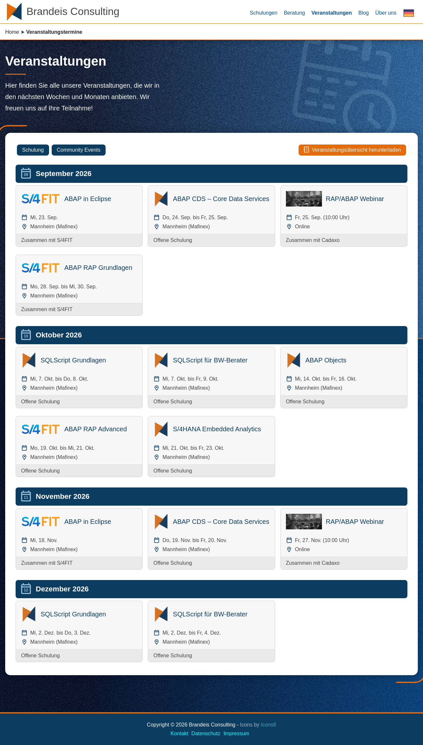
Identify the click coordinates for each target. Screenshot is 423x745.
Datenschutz (205, 733)
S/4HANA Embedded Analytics (217, 429)
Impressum (236, 733)
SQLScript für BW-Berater (210, 360)
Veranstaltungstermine (54, 32)
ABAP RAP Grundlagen (98, 267)
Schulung (33, 150)
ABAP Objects (325, 360)
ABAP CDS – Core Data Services (221, 198)
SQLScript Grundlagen (73, 360)
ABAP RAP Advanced (95, 429)
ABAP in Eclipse (87, 198)
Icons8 (268, 724)
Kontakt (179, 733)
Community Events (78, 150)
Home (12, 32)
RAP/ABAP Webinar (355, 198)
